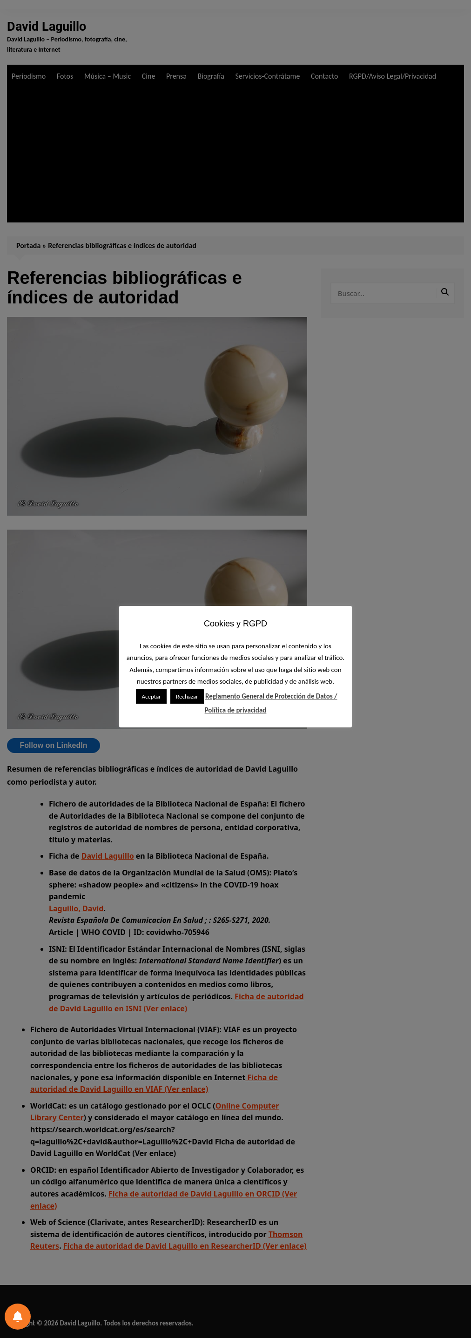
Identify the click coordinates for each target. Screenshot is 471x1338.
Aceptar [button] (151, 696)
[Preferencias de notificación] (18, 1317)
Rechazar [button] (187, 696)
